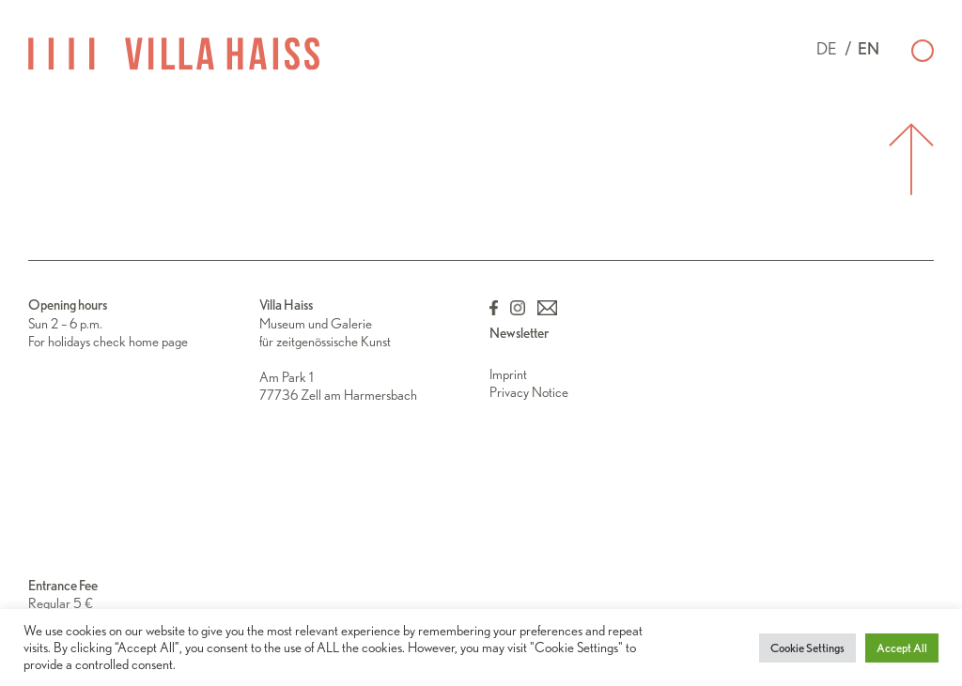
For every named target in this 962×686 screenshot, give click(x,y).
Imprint (508, 374)
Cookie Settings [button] (807, 648)
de (826, 48)
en (868, 48)
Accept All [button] (902, 648)
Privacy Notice (528, 392)
